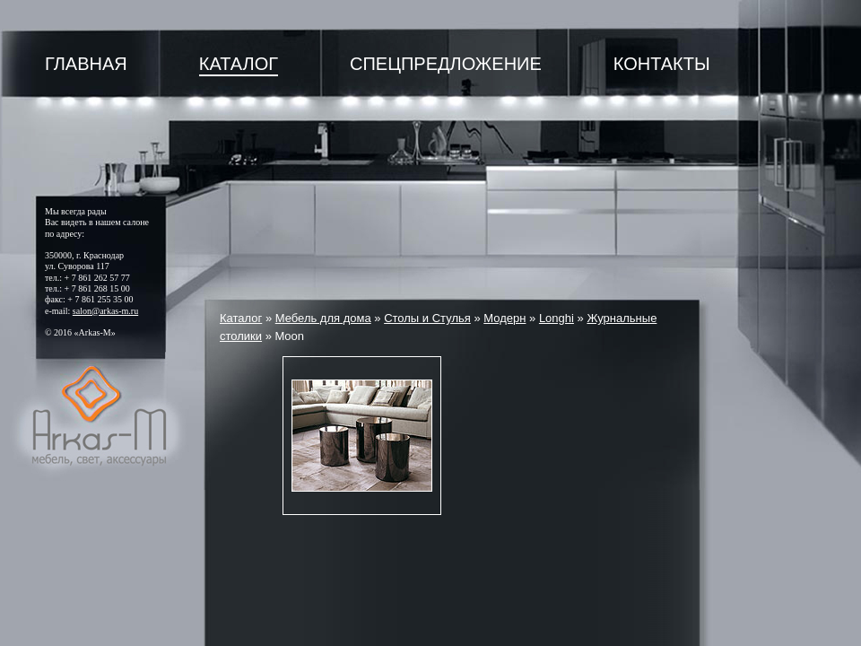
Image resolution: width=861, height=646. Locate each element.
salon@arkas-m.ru (105, 311)
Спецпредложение (446, 64)
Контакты (661, 64)
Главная (86, 64)
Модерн (504, 318)
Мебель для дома (323, 318)
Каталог (238, 64)
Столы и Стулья (427, 318)
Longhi (556, 318)
